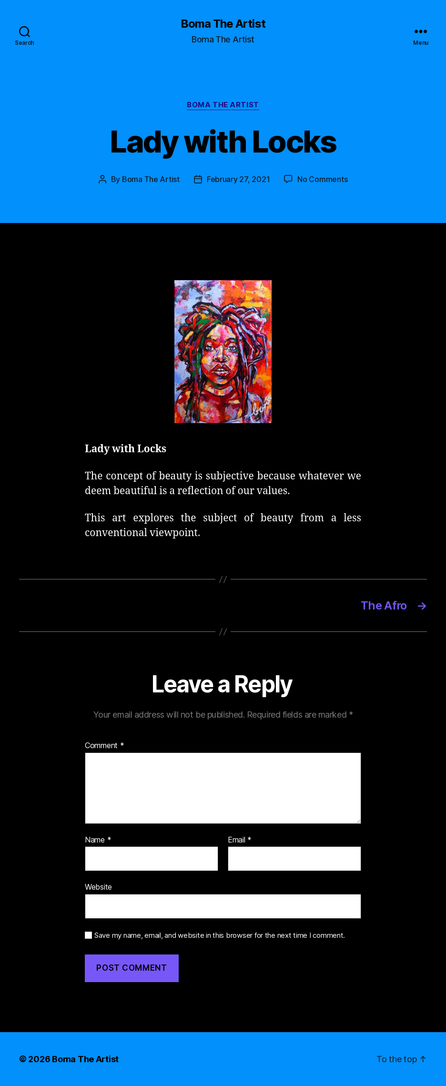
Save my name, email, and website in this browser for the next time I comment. (219, 935)
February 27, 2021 (238, 179)
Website (98, 887)
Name (98, 840)
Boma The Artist (223, 24)
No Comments (322, 179)
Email (240, 840)
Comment (104, 745)
